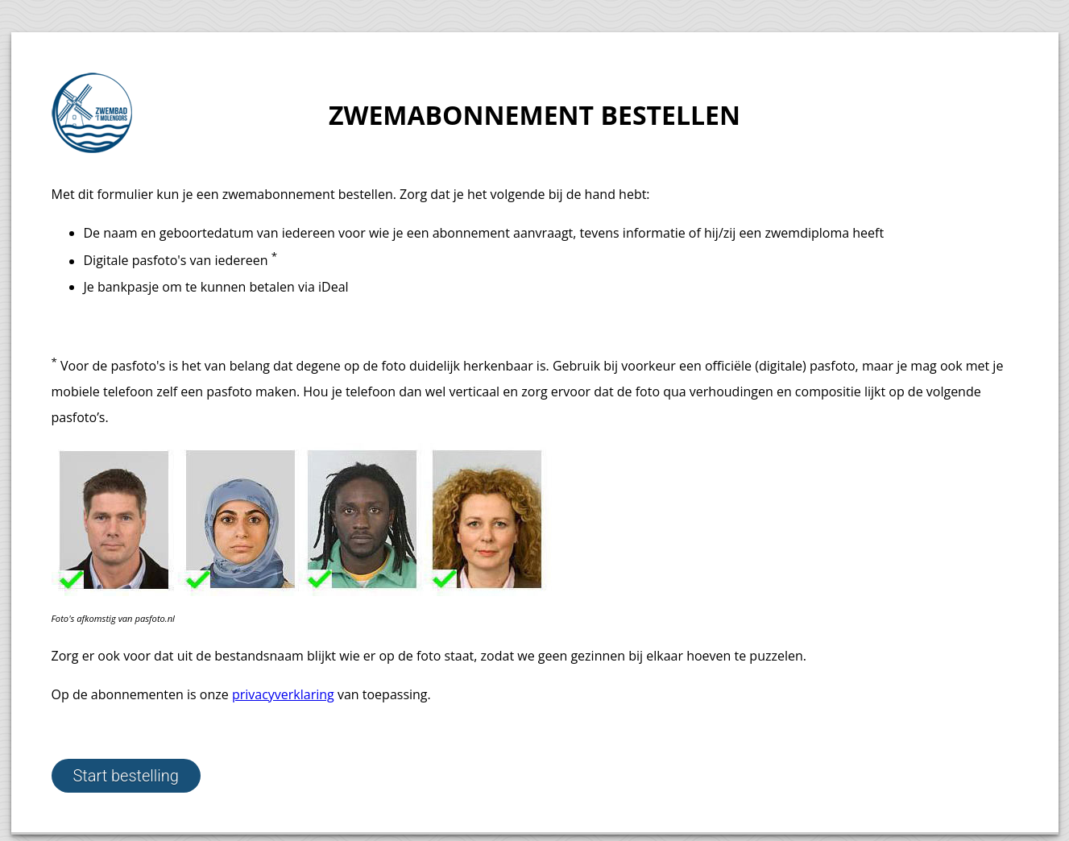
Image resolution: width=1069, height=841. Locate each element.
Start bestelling (126, 775)
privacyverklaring (283, 694)
